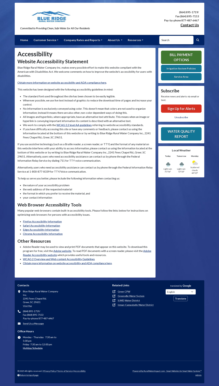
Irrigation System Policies (181, 68)
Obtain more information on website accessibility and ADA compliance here (61, 82)
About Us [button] (114, 40)
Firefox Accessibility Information (42, 221)
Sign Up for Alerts (181, 109)
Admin (198, 375)
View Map (27, 306)
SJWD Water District (129, 300)
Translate (180, 298)
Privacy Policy (49, 371)
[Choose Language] (181, 292)
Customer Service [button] (45, 40)
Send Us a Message (33, 323)
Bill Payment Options (181, 57)
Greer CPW (124, 291)
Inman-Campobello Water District (136, 304)
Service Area (181, 76)
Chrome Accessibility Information (43, 233)
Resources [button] (134, 40)
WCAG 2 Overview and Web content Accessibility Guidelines (59, 259)
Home (24, 40)
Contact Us (190, 25)
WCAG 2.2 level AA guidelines (74, 125)
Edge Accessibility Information (41, 229)
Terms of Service (65, 371)
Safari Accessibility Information (41, 225)
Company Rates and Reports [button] (82, 40)
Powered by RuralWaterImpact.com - (167, 371)
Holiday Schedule (33, 348)
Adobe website (62, 250)
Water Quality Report (181, 134)
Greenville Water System (131, 296)
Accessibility (80, 371)
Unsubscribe (181, 117)
